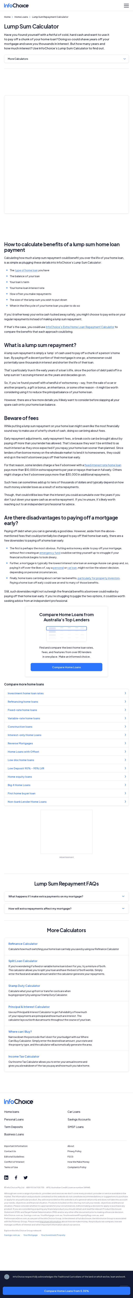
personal (58, 567)
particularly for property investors (99, 578)
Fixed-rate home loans (22, 709)
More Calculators (18, 58)
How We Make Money (79, 1162)
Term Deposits (13, 1127)
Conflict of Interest (14, 1162)
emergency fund (49, 552)
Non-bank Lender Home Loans (27, 801)
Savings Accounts (79, 1119)
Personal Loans (14, 1119)
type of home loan (26, 270)
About (71, 1146)
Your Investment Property (53, 1235)
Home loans (11, 1111)
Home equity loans (20, 776)
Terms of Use (11, 1167)
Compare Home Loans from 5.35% (66, 1290)
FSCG (70, 1156)
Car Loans (74, 1111)
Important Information (16, 1146)
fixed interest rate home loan (103, 465)
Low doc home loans (21, 759)
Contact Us (10, 1151)
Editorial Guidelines (14, 1156)
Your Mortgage (30, 1235)
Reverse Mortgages (20, 743)
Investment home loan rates (26, 693)
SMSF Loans (76, 1127)
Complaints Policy (77, 1167)
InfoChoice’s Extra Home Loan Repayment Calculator (80, 327)
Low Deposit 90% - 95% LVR (26, 768)
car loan (72, 567)
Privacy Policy (75, 1151)
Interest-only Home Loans (24, 734)
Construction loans (20, 726)
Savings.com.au (12, 1235)
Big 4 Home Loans (19, 785)
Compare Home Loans (66, 667)
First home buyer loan (21, 793)
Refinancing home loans (23, 701)
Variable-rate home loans (24, 718)
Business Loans (14, 1134)
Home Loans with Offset (23, 751)
